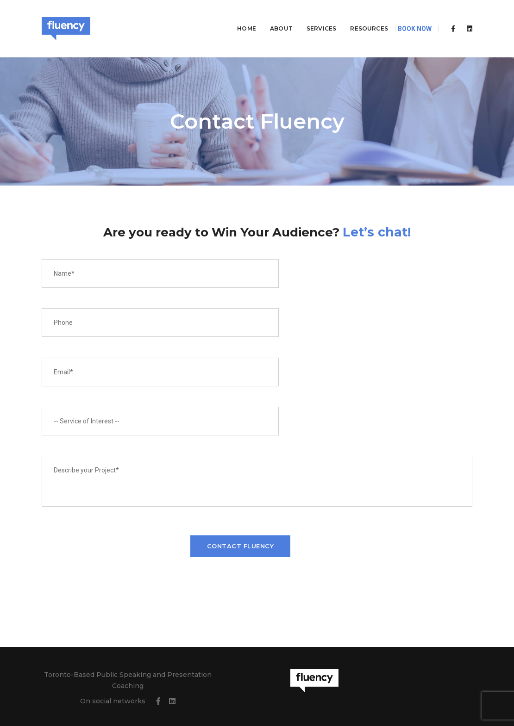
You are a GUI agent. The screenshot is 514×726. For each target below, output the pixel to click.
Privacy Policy (174, 696)
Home (235, 16)
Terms (204, 696)
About (269, 16)
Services (310, 16)
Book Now (415, 16)
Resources (357, 16)
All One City (454, 696)
